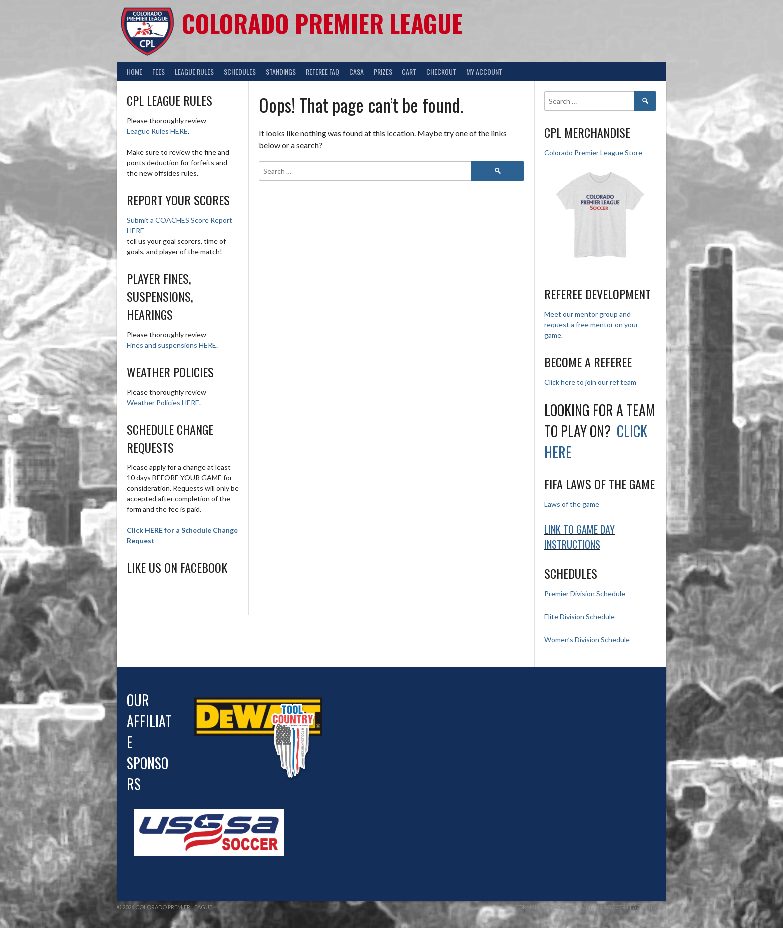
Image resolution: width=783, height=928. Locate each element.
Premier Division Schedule (584, 593)
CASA (356, 71)
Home (134, 71)
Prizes (383, 71)
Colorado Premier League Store (593, 152)
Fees (158, 71)
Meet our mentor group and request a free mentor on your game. (591, 324)
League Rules (194, 71)
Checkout (441, 71)
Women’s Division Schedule (587, 639)
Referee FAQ (322, 71)
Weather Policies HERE (163, 402)
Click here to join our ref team (590, 382)
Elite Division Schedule (579, 616)
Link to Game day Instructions (579, 537)
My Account (484, 71)
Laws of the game (571, 504)
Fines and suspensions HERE (171, 345)
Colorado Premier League (322, 23)
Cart (409, 71)
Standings (281, 71)
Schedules (240, 71)
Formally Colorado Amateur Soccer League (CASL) (590, 907)
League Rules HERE (157, 131)
